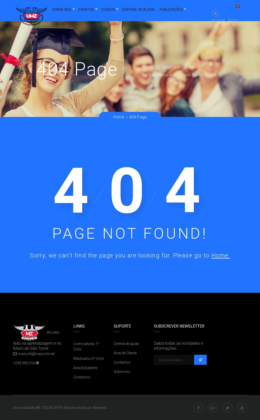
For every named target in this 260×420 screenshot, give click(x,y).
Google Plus (213, 407)
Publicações (171, 10)
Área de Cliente (125, 353)
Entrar (233, 20)
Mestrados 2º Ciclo (88, 359)
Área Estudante (85, 368)
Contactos (62, 24)
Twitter (227, 407)
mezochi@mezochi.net (36, 354)
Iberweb (100, 408)
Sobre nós (61, 10)
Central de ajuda (138, 10)
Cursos (108, 10)
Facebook (198, 407)
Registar (218, 20)
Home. (220, 255)
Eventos (86, 10)
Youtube (242, 407)
